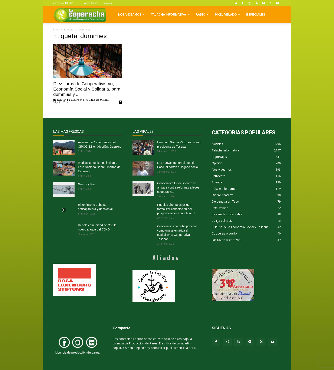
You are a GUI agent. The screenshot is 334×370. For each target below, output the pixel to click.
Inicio (56, 29)
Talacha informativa (170, 14)
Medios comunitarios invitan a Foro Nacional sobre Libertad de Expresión (99, 167)
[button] (236, 2)
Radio (202, 14)
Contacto (107, 3)
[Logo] (79, 14)
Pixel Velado (227, 14)
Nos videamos (131, 14)
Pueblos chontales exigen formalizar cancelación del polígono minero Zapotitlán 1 (176, 209)
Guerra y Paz (86, 184)
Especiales (255, 14)
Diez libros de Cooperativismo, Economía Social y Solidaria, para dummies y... (86, 89)
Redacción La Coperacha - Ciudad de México (81, 99)
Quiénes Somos (90, 3)
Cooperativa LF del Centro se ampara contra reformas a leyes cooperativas (178, 187)
